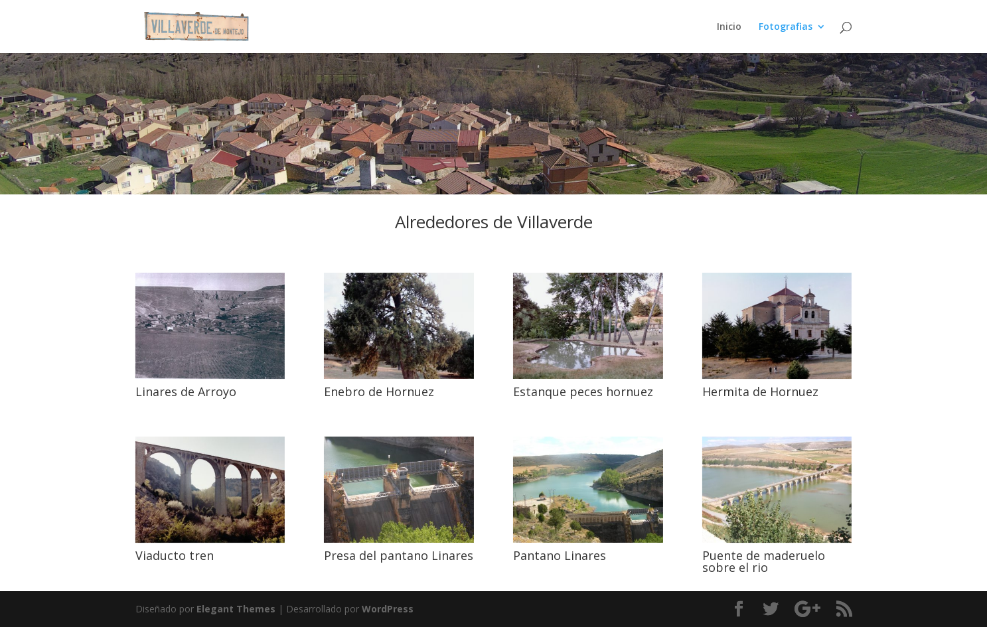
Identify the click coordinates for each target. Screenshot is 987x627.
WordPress (388, 608)
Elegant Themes (235, 608)
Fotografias (785, 27)
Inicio (729, 27)
